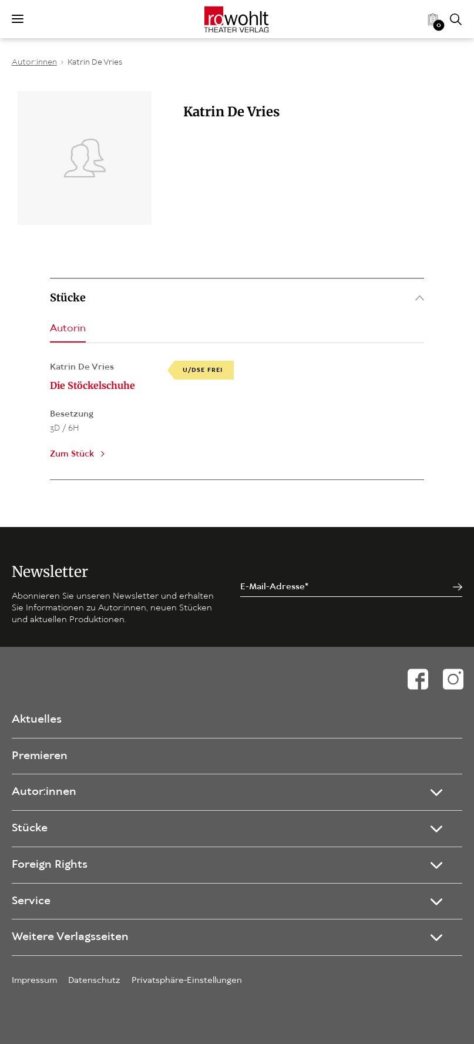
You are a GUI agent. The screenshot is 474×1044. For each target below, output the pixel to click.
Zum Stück (72, 454)
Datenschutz (94, 980)
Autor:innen (34, 62)
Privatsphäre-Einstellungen (187, 980)
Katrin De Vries (95, 62)
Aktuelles (37, 719)
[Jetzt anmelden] (457, 587)
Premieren (40, 756)
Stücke (237, 297)
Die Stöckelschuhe (92, 385)
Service (31, 901)
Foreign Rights (50, 864)
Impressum (34, 980)
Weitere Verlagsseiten (70, 937)
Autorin (68, 328)
